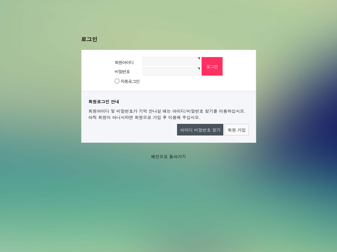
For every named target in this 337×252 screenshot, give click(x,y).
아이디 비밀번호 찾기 (200, 130)
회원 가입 (236, 130)
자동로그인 (130, 81)
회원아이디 (124, 62)
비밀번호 (122, 71)
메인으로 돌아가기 (168, 156)
